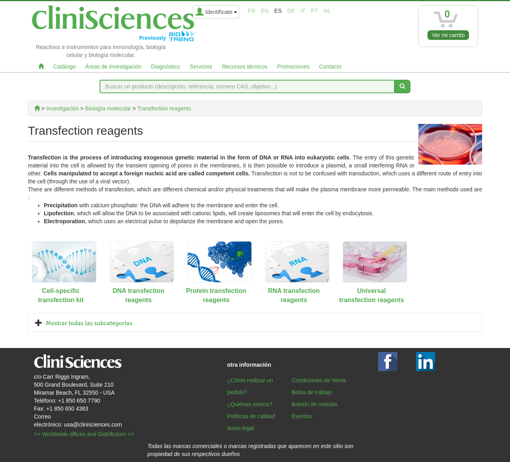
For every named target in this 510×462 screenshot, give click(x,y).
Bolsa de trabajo (312, 392)
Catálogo (64, 66)
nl (327, 11)
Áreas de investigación (113, 66)
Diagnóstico (165, 66)
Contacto (330, 66)
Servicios (201, 66)
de (291, 11)
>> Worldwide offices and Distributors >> (84, 434)
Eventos (302, 416)
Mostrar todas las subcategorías (89, 323)
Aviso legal (240, 428)
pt (314, 11)
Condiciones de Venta (319, 380)
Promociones (293, 66)
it (302, 11)
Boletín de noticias (314, 404)
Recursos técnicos (244, 66)
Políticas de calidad (251, 416)
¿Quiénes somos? (250, 404)
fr (251, 11)
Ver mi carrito (448, 35)
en (265, 11)
